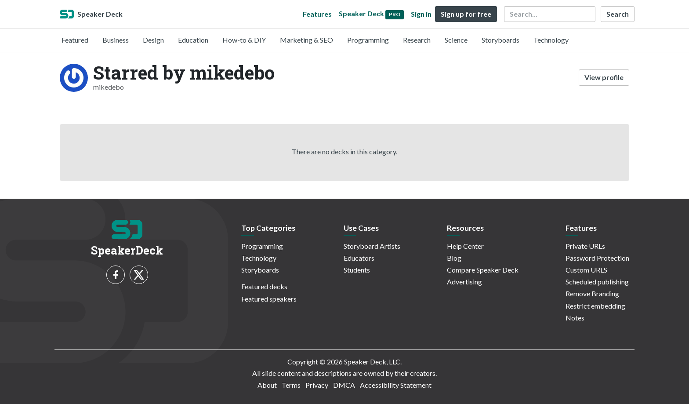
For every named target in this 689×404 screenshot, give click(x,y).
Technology (551, 40)
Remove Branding (592, 293)
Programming (368, 40)
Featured (75, 40)
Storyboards (500, 40)
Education (193, 40)
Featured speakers (269, 299)
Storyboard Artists (372, 246)
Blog (454, 258)
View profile (604, 77)
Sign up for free (466, 14)
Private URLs (585, 246)
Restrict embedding (595, 306)
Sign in (421, 14)
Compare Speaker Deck (483, 270)
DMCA (344, 385)
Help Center (465, 246)
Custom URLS (586, 270)
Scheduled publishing (597, 281)
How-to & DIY (244, 40)
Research (417, 40)
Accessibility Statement (396, 385)
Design (153, 40)
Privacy (316, 385)
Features (317, 14)
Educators (359, 258)
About (267, 385)
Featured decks (264, 286)
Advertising (464, 281)
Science (456, 40)
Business (115, 40)
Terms (291, 385)
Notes (575, 317)
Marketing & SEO (306, 40)
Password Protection (597, 258)
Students (357, 270)
